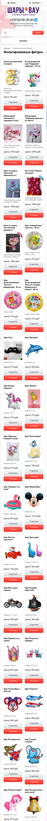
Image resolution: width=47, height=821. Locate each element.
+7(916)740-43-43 (21, 20)
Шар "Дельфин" (31, 338)
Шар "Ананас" (30, 386)
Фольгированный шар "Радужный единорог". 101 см (32, 64)
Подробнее (13, 102)
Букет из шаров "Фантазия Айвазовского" (10, 173)
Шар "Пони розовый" (13, 790)
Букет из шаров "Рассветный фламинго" (10, 227)
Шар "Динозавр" (32, 537)
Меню (13, 3)
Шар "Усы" (8, 338)
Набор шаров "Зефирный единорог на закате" (34, 118)
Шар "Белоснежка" (33, 436)
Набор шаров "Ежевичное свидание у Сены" (11, 118)
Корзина (35, 3)
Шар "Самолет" (31, 689)
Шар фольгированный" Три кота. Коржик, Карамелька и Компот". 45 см (33, 284)
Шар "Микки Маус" (33, 487)
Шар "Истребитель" (12, 739)
